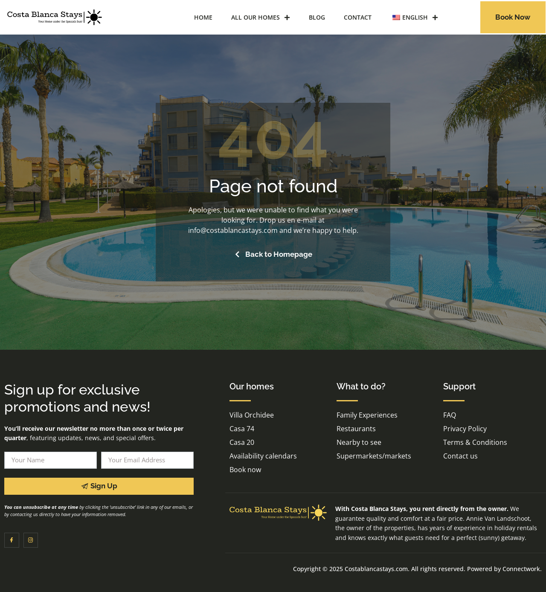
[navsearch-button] (460, 16)
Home (203, 17)
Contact (358, 17)
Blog (317, 17)
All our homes (260, 17)
